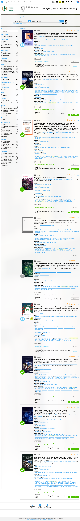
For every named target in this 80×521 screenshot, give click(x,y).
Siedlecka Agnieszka (42, 419)
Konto (31, 1)
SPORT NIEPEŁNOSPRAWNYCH (43, 248)
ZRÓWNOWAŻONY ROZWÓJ (53, 438)
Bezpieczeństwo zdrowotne (50, 328)
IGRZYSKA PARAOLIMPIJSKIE (60, 248)
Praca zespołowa (62, 147)
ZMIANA (72, 437)
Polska (71, 45)
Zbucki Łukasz (40, 84)
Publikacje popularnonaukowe (47, 235)
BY (63, 1)
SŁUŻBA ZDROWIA (66, 340)
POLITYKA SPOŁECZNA (62, 434)
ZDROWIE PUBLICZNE (57, 483)
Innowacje (43, 45)
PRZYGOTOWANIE (40, 252)
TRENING (55, 250)
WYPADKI (70, 481)
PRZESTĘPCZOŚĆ (45, 483)
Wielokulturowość (74, 377)
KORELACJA (38, 104)
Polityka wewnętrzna (68, 472)
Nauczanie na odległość (53, 45)
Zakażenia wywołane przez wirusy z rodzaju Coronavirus (49, 326)
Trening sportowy (50, 239)
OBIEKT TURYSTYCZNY (51, 201)
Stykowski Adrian (67, 231)
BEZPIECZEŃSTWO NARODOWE (59, 388)
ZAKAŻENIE (45, 338)
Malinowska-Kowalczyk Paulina (66, 230)
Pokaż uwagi (37, 58)
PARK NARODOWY (62, 102)
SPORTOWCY (45, 249)
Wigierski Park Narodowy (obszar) (48, 94)
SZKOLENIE (72, 248)
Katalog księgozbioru (19, 17)
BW (57, 1)
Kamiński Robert (50, 230)
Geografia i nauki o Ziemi (41, 100)
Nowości (13, 1)
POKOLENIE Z (74, 286)
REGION (45, 437)
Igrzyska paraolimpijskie (63, 238)
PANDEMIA (47, 54)
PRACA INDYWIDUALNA (70, 157)
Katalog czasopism (60, 17)
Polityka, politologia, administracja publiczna (46, 384)
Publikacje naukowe (44, 42)
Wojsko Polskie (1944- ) (41, 374)
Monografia (38, 97)
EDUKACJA (38, 156)
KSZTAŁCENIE (63, 156)
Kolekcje (24, 23)
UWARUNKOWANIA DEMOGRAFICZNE (45, 434)
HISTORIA (37, 288)
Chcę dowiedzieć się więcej (33, 519)
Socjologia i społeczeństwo (54, 196)
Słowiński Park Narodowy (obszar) (56, 92)
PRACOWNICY (49, 289)
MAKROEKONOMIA (40, 438)
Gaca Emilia (39, 230)
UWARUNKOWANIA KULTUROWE (52, 199)
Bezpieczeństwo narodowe (41, 472)
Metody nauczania (39, 147)
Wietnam (49, 190)
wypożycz (74, 114)
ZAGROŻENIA (54, 339)
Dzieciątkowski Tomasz (57, 316)
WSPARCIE (64, 438)
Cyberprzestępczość (40, 377)
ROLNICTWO (38, 286)
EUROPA (37, 289)
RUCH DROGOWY (45, 388)
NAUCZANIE (54, 54)
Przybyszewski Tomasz (54, 231)
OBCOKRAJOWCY (47, 286)
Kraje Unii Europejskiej (55, 378)
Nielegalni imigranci (64, 377)
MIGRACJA (44, 390)
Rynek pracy (38, 278)
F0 (66, 1)
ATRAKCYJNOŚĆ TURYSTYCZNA (57, 200)
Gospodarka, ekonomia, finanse (56, 100)
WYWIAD (37, 483)
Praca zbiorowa (39, 48)
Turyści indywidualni (66, 90)
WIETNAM (69, 200)
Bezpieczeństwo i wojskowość (42, 478)
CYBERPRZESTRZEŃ (66, 390)
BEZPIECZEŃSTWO (40, 340)
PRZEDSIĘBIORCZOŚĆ (41, 435)
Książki (37, 42)
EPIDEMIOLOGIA (64, 338)
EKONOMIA (38, 481)
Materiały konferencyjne (41, 280)
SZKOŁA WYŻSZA (45, 55)
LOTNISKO (45, 481)
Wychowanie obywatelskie (42, 378)
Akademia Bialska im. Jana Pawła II (50, 79)
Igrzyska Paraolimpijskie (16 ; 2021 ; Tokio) (45, 238)
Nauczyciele (38, 144)
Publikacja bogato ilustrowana (50, 242)
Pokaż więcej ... (4, 74)
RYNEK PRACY (52, 288)
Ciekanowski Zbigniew (43, 369)
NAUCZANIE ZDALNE (73, 156)
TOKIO (68, 249)
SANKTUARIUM (68, 201)
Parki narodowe (45, 90)
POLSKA (70, 102)
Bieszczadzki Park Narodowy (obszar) (57, 91)
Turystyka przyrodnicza (55, 90)
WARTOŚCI (46, 482)
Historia (20, 1)
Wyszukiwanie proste (17, 23)
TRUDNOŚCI (53, 249)
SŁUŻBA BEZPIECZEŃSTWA (42, 387)
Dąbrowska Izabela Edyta (59, 137)
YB (60, 1)
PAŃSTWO (76, 390)
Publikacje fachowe (44, 321)
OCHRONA (38, 338)
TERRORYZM (38, 482)
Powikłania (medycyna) (69, 328)
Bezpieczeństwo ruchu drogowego (62, 376)
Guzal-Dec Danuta (64, 272)
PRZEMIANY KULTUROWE (63, 288)
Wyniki (7, 1)
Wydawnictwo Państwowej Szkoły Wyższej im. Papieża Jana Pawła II (59, 461)
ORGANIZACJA (46, 156)
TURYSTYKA (45, 200)
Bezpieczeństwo (39, 328)
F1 (69, 1)
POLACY (37, 388)
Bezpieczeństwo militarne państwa (56, 374)
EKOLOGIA (62, 486)
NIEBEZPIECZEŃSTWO (62, 387)
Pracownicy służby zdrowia (41, 323)
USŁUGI (75, 435)
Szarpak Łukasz (41, 316)
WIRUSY (51, 338)
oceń (78, 30)
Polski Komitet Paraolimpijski (47, 225)
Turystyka (43, 190)
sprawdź (75, 66)
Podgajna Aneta (40, 231)
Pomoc (25, 1)
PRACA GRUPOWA (41, 157)
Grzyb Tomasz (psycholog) (44, 39)
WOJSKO (53, 387)
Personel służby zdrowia (69, 326)
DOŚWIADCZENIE (62, 54)
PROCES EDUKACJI (52, 157)
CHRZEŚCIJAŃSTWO (63, 482)
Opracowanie (38, 193)
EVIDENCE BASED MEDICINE (43, 339)
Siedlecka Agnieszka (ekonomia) (45, 272)
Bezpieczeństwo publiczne (46, 376)
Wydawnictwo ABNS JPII (48, 268)
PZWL (41, 313)
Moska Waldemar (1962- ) (43, 184)
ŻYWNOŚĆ (69, 486)
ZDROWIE (56, 338)
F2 (72, 1)
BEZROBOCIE (38, 437)
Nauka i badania (51, 51)
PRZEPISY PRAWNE (64, 339)
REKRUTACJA (56, 286)
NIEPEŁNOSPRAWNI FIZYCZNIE (43, 250)
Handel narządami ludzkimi (52, 377)
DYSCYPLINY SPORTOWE (65, 250)
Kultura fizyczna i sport (40, 245)
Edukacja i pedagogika (40, 51)
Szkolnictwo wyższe (64, 45)
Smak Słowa (41, 36)
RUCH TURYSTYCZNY (41, 102)
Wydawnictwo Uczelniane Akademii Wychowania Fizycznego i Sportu (55, 179)
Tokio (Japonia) (63, 239)
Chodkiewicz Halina (42, 137)
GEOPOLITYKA (54, 482)
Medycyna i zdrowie (40, 335)
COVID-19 (37, 45)
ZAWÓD (43, 289)
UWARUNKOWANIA (68, 435)
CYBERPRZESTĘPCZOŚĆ (42, 485)
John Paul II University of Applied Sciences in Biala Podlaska (56, 132)
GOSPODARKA (39, 199)
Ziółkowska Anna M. (61, 39)
